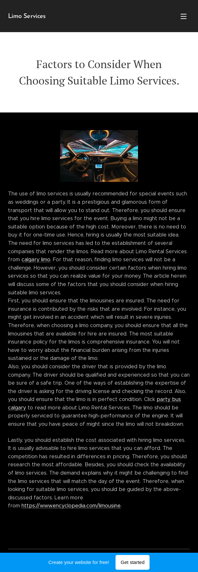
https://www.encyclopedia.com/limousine (71, 506)
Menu (183, 16)
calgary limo (36, 259)
